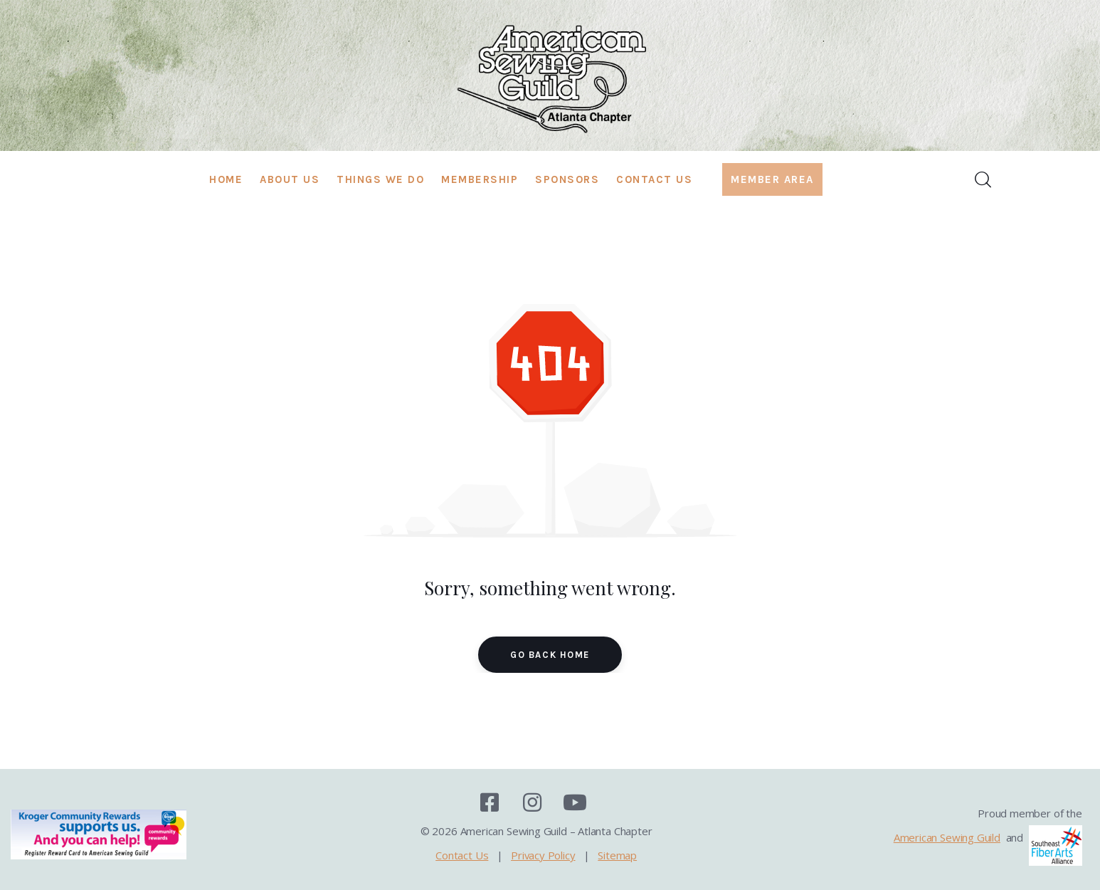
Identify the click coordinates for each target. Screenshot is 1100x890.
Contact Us (461, 855)
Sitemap (617, 855)
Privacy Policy (543, 855)
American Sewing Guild (947, 837)
